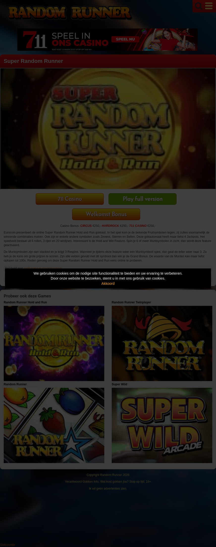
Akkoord (108, 284)
